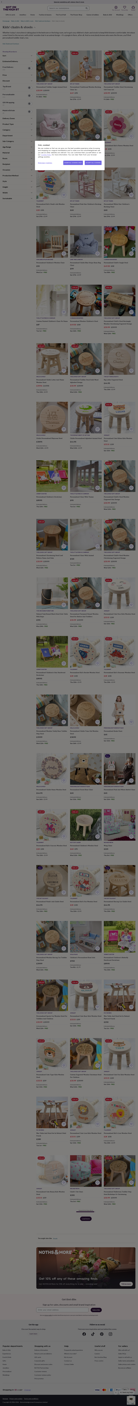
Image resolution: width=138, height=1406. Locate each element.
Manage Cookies (45, 163)
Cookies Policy (46, 155)
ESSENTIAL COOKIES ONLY (73, 162)
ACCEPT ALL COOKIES (93, 162)
